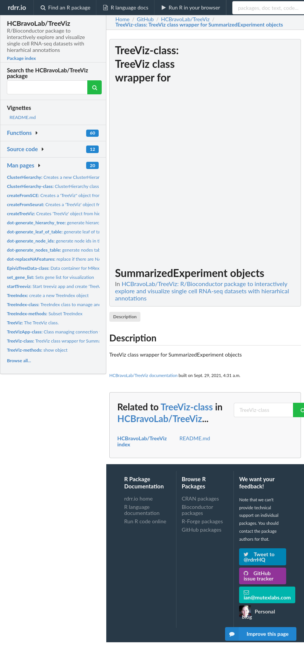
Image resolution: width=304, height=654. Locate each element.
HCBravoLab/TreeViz (159, 418)
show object (37, 350)
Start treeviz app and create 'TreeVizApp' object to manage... (79, 286)
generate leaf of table (56, 232)
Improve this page (257, 634)
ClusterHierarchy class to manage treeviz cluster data (83, 186)
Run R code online (145, 521)
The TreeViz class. (33, 322)
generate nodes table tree (60, 250)
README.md (22, 117)
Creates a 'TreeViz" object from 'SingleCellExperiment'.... (79, 195)
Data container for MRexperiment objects (70, 268)
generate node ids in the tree (60, 241)
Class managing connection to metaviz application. (75, 332)
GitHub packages (202, 529)
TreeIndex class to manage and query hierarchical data (77, 304)
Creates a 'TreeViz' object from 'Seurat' (64, 204)
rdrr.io (17, 7)
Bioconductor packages (197, 510)
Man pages (20, 165)
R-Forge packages (202, 521)
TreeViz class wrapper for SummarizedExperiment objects (78, 341)
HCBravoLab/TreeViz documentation (143, 375)
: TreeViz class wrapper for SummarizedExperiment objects (199, 24)
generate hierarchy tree (60, 222)
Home (122, 19)
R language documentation (141, 510)
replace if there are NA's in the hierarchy (71, 259)
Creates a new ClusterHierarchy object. (64, 177)
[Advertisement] (244, 152)
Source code (22, 149)
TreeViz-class (187, 406)
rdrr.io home (138, 499)
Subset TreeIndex (44, 313)
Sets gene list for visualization (50, 277)
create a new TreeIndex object (47, 295)
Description (125, 316)
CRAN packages (200, 499)
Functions (19, 132)
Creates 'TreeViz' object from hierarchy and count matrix (77, 213)
